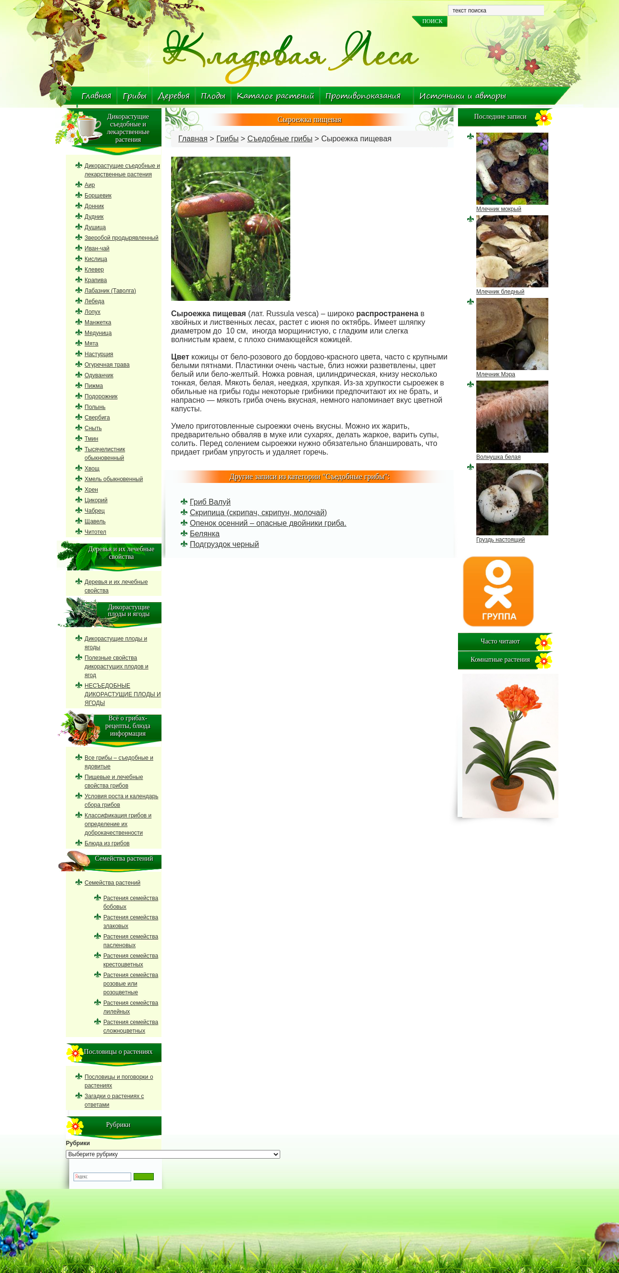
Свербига (97, 417)
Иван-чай (97, 248)
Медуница (98, 333)
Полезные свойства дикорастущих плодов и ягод (117, 667)
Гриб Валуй (210, 502)
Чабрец (95, 510)
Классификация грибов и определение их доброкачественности (118, 824)
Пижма (94, 386)
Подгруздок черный (224, 544)
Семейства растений (112, 882)
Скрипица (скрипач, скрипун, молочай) (258, 512)
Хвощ (92, 468)
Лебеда (94, 301)
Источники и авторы (462, 95)
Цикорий (96, 500)
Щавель (95, 521)
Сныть (93, 428)
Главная (96, 95)
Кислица (96, 259)
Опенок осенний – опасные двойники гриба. (268, 523)
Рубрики (78, 1143)
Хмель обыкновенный (114, 479)
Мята (92, 343)
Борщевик (98, 195)
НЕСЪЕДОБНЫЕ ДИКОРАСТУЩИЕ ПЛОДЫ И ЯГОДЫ (123, 694)
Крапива (96, 280)
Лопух (92, 312)
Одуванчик (99, 375)
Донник (94, 206)
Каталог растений (275, 95)
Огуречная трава (107, 364)
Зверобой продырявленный (122, 238)
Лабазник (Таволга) (110, 290)
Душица (95, 227)
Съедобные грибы (280, 139)
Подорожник (101, 396)
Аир (90, 185)
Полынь (95, 407)
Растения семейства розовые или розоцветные (130, 984)
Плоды (213, 95)
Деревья (174, 95)
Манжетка (98, 322)
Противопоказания (363, 95)
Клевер (94, 269)
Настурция (99, 354)
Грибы (135, 95)
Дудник (94, 216)
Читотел (95, 532)
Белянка (205, 534)
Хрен (91, 489)
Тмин (91, 438)
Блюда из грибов (107, 843)
